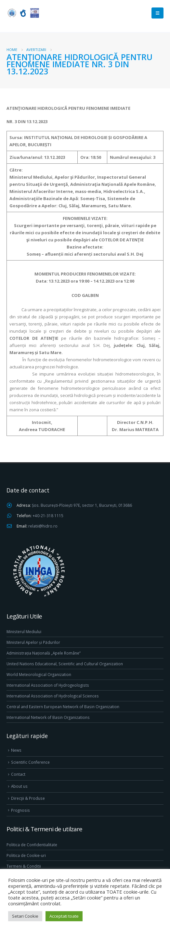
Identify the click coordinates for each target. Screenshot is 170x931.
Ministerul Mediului (24, 631)
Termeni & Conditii (24, 866)
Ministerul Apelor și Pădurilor (33, 642)
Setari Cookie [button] (25, 916)
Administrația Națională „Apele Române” (44, 653)
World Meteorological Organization (39, 674)
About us (19, 786)
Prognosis (20, 810)
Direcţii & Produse (28, 798)
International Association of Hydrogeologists (48, 685)
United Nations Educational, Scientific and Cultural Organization (65, 663)
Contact (18, 774)
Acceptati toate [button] (64, 916)
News (16, 750)
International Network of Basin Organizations (48, 717)
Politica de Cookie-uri (26, 855)
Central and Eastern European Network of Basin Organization (63, 706)
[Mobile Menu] (157, 13)
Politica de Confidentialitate (32, 844)
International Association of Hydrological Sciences (53, 695)
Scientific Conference (30, 762)
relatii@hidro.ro (43, 526)
